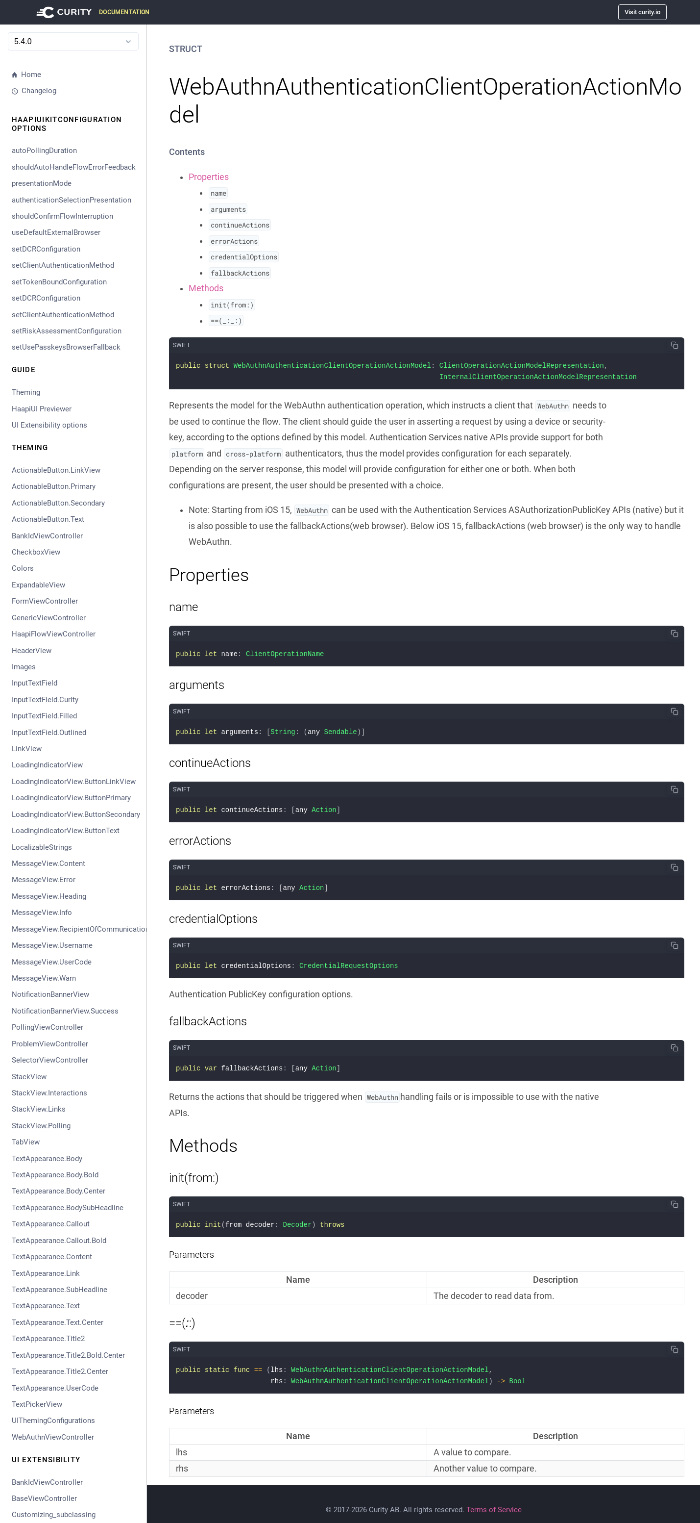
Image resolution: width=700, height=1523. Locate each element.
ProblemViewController (50, 1044)
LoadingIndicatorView (47, 765)
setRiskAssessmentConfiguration (66, 331)
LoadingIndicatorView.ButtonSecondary (75, 814)
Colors (23, 568)
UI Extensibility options (49, 425)
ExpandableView (38, 585)
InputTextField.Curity (45, 699)
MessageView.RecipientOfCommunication (75, 929)
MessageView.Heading (49, 896)
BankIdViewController (47, 536)
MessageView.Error (43, 879)
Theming (26, 392)
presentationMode (42, 183)
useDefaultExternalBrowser (56, 232)
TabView (26, 1142)
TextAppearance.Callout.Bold (59, 1240)
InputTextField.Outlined (49, 732)
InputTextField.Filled (44, 715)
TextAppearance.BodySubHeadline (67, 1207)
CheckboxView (36, 552)
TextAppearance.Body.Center (58, 1191)
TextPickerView (37, 1404)
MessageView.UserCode (52, 962)
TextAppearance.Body (47, 1158)
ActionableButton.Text (48, 519)
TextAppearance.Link (46, 1273)
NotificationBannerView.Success (65, 1011)
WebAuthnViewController (53, 1437)
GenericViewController (49, 617)
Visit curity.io (642, 12)
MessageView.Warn (44, 978)
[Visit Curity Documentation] (91, 12)
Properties (209, 177)
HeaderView (31, 650)
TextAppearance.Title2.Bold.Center (68, 1355)
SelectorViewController (50, 1060)
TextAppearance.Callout (51, 1223)
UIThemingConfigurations (53, 1420)
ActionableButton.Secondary (58, 503)
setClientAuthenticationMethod (63, 265)
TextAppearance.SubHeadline (59, 1289)
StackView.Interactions (49, 1093)
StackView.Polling (41, 1125)
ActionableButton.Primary (54, 486)
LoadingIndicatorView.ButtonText (66, 830)
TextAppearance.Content (52, 1256)
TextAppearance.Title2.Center (60, 1371)
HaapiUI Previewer (42, 409)
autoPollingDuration (44, 150)
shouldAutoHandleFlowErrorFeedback (74, 167)
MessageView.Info (42, 912)
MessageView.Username (52, 945)
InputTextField (34, 683)
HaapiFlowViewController (54, 634)
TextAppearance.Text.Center (57, 1322)
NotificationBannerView (50, 994)
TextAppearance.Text (46, 1305)
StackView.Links (39, 1109)
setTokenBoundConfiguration (59, 282)
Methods (206, 288)
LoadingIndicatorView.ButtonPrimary (71, 797)
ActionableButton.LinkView (56, 470)
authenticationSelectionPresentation (71, 200)
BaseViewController (44, 1498)
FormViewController (45, 601)
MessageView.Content (48, 863)
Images (24, 666)
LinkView (27, 748)
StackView (29, 1076)
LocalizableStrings (42, 847)
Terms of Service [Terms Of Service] (494, 1499)
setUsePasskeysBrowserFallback (66, 347)
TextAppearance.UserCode (55, 1388)
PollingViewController (47, 1027)
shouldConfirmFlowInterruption (62, 216)
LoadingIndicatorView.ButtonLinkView (74, 781)
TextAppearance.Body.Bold (55, 1174)
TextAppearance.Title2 (48, 1338)
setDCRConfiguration (46, 249)
